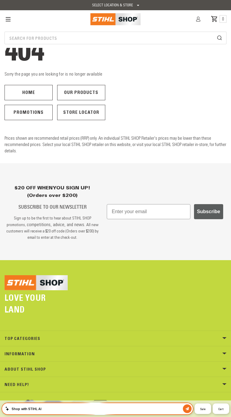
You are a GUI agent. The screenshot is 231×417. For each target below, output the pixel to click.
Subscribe (208, 211)
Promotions (29, 112)
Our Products (81, 92)
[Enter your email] (148, 211)
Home (28, 92)
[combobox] (115, 38)
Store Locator (81, 112)
